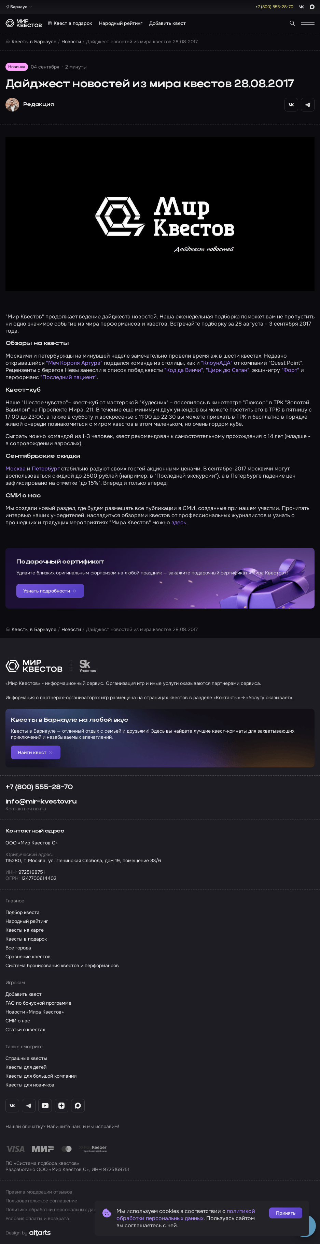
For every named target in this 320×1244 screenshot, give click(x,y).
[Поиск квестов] (292, 23)
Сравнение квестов (28, 957)
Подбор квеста (22, 912)
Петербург (46, 468)
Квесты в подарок (26, 939)
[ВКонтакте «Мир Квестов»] (12, 1105)
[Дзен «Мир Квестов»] (61, 1105)
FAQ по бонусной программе (38, 1003)
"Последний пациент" (68, 377)
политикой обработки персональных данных (185, 1215)
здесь (178, 522)
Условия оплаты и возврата (37, 1218)
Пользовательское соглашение (41, 1201)
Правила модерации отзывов (38, 1192)
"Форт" (290, 370)
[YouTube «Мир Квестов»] (45, 1105)
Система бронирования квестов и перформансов (62, 965)
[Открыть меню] (308, 23)
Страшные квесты (26, 1058)
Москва (15, 468)
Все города (18, 948)
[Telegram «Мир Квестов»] (29, 1105)
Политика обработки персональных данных (55, 1209)
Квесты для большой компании (40, 1076)
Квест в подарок (69, 23)
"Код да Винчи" (183, 370)
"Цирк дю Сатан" (227, 370)
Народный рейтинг (120, 23)
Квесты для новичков (29, 1085)
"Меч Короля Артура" (74, 362)
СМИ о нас (17, 1021)
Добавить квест (167, 23)
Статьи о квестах (25, 1029)
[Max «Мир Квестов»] (78, 1105)
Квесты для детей (25, 1067)
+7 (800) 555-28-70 (39, 787)
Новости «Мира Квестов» (34, 1012)
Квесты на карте (24, 930)
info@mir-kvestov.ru (40, 801)
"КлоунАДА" (217, 362)
